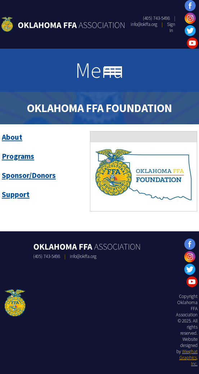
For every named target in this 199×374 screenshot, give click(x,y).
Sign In (171, 27)
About (12, 137)
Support (16, 194)
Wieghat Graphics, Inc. (188, 357)
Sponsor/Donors (29, 175)
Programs (18, 156)
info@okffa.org (144, 24)
